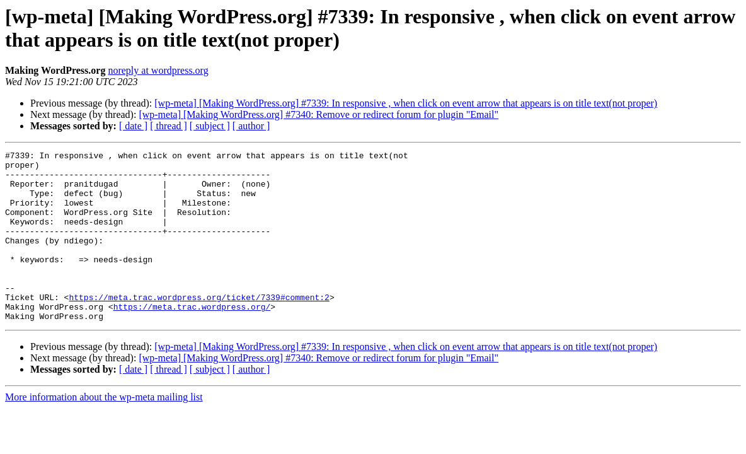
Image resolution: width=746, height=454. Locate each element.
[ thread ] (168, 125)
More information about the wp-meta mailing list (104, 431)
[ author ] (251, 125)
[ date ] (133, 125)
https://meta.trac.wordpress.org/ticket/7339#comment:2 (199, 327)
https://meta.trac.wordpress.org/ (192, 338)
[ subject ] (210, 125)
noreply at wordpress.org (158, 70)
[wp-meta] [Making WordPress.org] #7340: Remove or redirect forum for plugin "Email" (318, 114)
